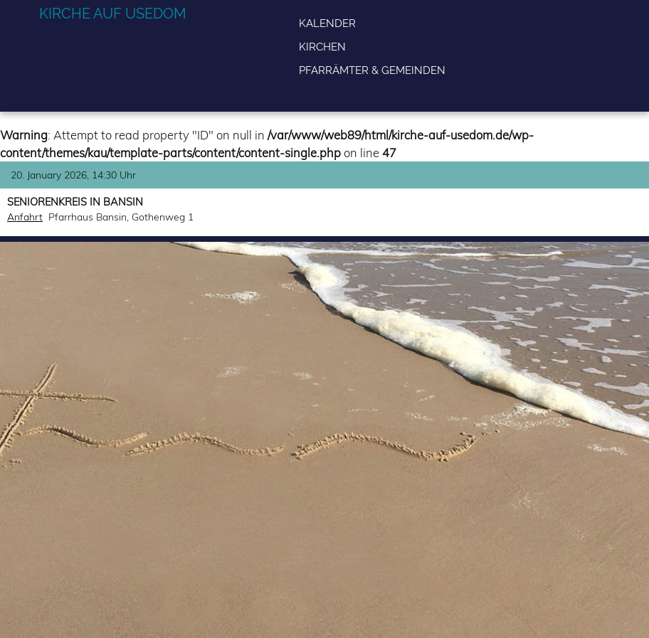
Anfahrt (25, 217)
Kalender (327, 23)
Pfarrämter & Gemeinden (372, 70)
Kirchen (322, 47)
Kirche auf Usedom (112, 13)
